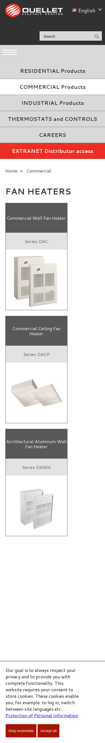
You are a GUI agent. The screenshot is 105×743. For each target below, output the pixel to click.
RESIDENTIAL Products (52, 70)
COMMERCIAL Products (52, 86)
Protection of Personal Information (42, 715)
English (86, 10)
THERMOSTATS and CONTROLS (52, 119)
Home (11, 170)
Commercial (39, 170)
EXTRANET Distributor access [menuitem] (53, 151)
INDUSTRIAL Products (52, 103)
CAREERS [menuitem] (52, 135)
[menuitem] (52, 71)
